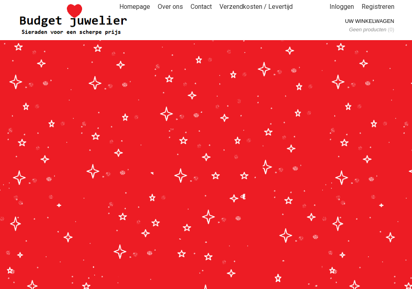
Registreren (378, 6)
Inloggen (342, 6)
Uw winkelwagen (369, 21)
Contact (201, 6)
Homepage (134, 6)
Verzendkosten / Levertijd (256, 6)
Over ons (170, 6)
